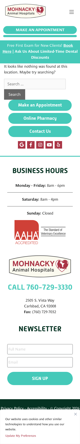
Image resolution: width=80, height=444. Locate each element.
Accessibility (37, 408)
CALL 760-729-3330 (40, 287)
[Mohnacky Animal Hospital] (25, 12)
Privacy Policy (12, 408)
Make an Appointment (40, 30)
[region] (40, 426)
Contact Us (40, 131)
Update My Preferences (20, 435)
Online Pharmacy (40, 118)
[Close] (75, 413)
